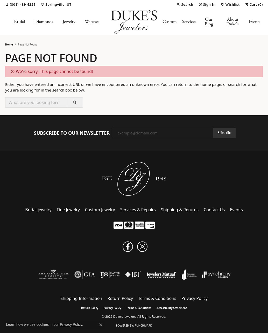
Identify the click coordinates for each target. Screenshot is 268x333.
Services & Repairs (138, 210)
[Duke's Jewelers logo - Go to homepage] (134, 22)
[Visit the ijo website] (110, 274)
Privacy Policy (194, 298)
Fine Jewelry (68, 210)
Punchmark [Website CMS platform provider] (143, 325)
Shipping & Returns (180, 210)
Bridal (19, 22)
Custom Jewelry (100, 210)
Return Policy (120, 298)
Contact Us (214, 210)
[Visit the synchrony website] (216, 274)
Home (9, 44)
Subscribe (225, 133)
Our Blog (209, 22)
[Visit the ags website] (53, 274)
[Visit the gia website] (84, 274)
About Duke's (232, 22)
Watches (92, 22)
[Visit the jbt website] (133, 274)
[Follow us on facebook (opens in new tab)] (128, 246)
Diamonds (43, 22)
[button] (185, 4)
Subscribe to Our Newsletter (72, 133)
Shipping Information (81, 298)
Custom (170, 22)
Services (189, 22)
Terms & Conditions (157, 298)
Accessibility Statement (172, 308)
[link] (20, 4)
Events (254, 22)
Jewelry (69, 22)
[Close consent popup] (100, 324)
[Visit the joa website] (189, 274)
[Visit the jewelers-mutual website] (161, 274)
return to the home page (198, 84)
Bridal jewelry (38, 210)
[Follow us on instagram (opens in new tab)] (142, 246)
